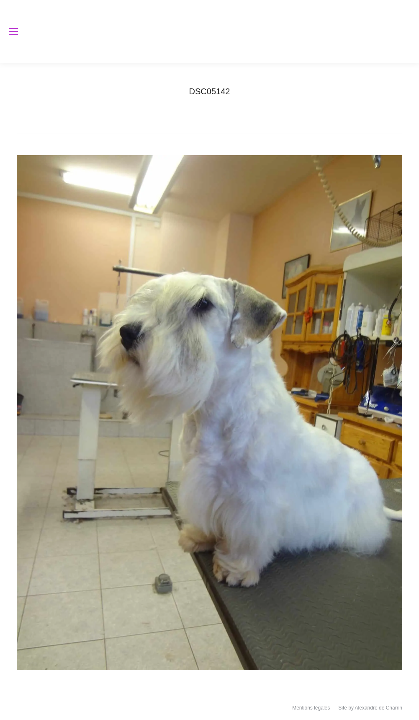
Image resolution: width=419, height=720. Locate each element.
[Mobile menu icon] (13, 31)
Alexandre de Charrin (378, 708)
